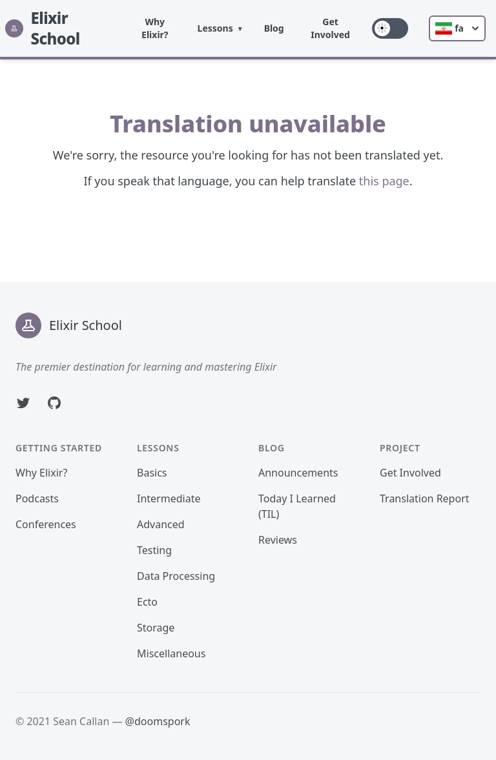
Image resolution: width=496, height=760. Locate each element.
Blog (274, 28)
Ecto (147, 602)
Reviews (277, 540)
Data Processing (176, 576)
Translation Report (425, 498)
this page (384, 181)
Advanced (161, 524)
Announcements (298, 473)
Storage (155, 628)
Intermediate (168, 498)
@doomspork (158, 721)
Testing (154, 550)
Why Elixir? (154, 28)
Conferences (46, 524)
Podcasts (37, 498)
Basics (152, 473)
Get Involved (330, 28)
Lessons (215, 28)
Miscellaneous (171, 653)
